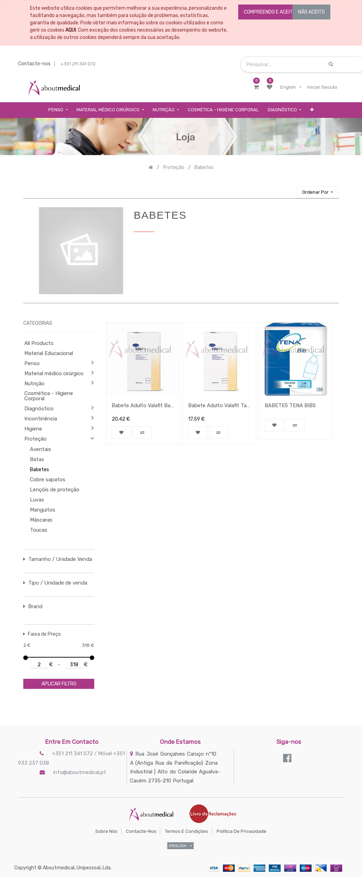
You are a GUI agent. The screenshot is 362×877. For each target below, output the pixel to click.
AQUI (70, 30)
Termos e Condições (186, 831)
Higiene (33, 429)
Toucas (38, 530)
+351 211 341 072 (78, 63)
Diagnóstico (39, 408)
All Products (39, 343)
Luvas (37, 500)
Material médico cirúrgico (53, 373)
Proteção (35, 439)
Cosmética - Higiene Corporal (48, 396)
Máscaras (41, 520)
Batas (37, 459)
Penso (32, 363)
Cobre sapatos (47, 479)
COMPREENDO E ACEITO (270, 12)
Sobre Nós (106, 831)
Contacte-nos (141, 831)
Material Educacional (48, 353)
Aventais (40, 449)
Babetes (39, 470)
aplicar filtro (59, 684)
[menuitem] (223, 110)
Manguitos (42, 510)
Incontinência (40, 419)
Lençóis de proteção (54, 489)
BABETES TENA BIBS (290, 405)
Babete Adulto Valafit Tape (219, 405)
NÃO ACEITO (311, 12)
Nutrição (34, 383)
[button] (312, 110)
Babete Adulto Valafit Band (143, 405)
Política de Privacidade (241, 831)
